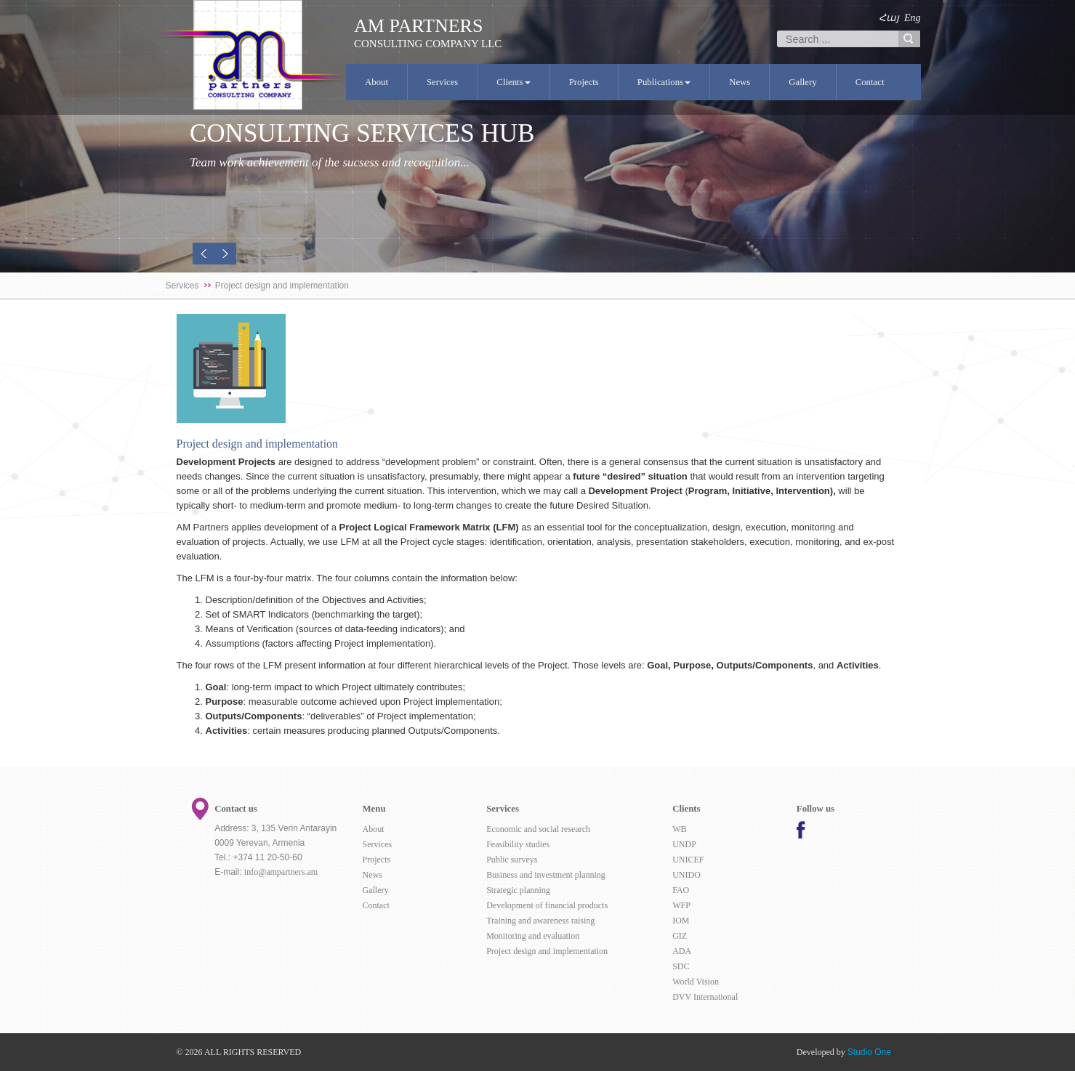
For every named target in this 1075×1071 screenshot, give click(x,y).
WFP (681, 905)
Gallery (802, 82)
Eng (912, 17)
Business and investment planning (545, 875)
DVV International (705, 997)
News (739, 82)
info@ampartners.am (281, 872)
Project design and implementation (547, 951)
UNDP (684, 844)
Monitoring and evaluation (532, 936)
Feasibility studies (517, 844)
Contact (870, 82)
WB (679, 829)
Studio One (869, 1052)
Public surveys (511, 859)
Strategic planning (518, 890)
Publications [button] (664, 82)
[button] (203, 253)
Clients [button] (513, 82)
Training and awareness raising (540, 921)
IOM (680, 921)
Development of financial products (547, 905)
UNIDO (686, 875)
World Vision (695, 982)
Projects (584, 82)
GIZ (679, 936)
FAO (680, 890)
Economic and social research (538, 829)
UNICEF (688, 859)
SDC (680, 966)
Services (442, 82)
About (376, 82)
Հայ (889, 17)
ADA (681, 951)
